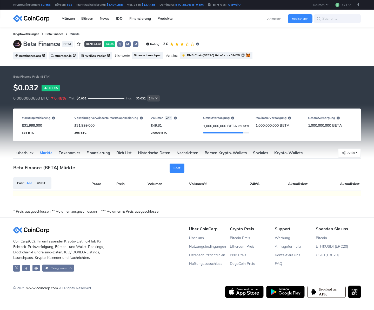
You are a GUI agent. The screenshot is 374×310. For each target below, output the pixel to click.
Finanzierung (98, 153)
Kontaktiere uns (287, 255)
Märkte (46, 153)
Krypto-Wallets (288, 153)
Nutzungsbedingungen (207, 246)
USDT (41, 183)
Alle (29, 183)
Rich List (124, 153)
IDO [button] (119, 18)
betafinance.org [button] (30, 56)
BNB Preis (238, 255)
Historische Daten (154, 153)
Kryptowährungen (26, 34)
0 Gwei (234, 5)
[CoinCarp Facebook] (26, 268)
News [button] (104, 18)
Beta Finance (54, 34)
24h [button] (153, 98)
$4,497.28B (114, 5)
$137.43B (148, 5)
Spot (176, 168)
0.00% (50, 88)
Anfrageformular (288, 246)
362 (69, 5)
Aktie (348, 153)
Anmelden (274, 19)
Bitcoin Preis (240, 237)
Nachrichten (187, 153)
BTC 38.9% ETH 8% (189, 5)
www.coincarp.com (42, 288)
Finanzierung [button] (140, 18)
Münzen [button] (68, 18)
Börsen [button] (87, 18)
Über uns (196, 237)
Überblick (25, 153)
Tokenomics (69, 153)
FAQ (278, 263)
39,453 (46, 5)
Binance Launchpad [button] (147, 55)
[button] (321, 5)
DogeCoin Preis (242, 263)
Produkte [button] (164, 18)
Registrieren (300, 19)
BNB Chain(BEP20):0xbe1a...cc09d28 (213, 55)
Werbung (282, 237)
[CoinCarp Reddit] (36, 268)
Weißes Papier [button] (95, 56)
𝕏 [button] (120, 44)
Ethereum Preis (242, 246)
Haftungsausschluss (205, 263)
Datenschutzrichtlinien (207, 255)
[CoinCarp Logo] (32, 18)
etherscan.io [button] (63, 56)
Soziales (260, 153)
